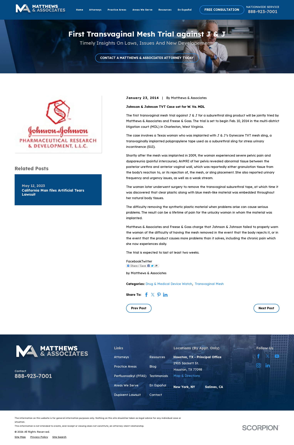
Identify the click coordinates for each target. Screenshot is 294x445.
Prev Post (138, 308)
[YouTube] (277, 356)
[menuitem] (20, 436)
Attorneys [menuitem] (95, 9)
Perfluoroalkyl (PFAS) (130, 376)
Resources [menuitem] (165, 9)
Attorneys (121, 357)
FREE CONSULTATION (221, 10)
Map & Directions (186, 376)
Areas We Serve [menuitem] (142, 9)
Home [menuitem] (79, 9)
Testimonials (158, 376)
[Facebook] (258, 356)
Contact (155, 395)
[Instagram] (258, 365)
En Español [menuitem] (185, 9)
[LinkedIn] (268, 365)
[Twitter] (268, 356)
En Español (157, 385)
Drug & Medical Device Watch (169, 284)
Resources (157, 357)
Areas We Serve (126, 385)
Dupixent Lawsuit (127, 395)
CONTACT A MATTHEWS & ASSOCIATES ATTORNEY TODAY (147, 58)
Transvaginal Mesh (209, 284)
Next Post (266, 308)
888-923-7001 (262, 11)
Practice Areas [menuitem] (117, 9)
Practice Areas (125, 366)
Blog (152, 366)
